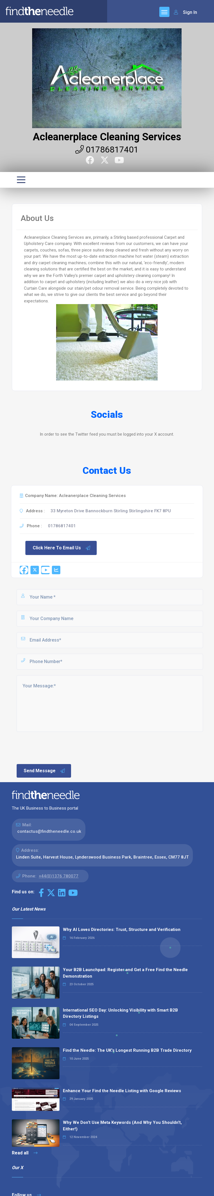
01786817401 (106, 149)
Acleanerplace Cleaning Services (107, 137)
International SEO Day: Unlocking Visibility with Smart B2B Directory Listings (120, 1013)
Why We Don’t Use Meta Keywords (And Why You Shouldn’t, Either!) (122, 1126)
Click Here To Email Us (62, 548)
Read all (24, 1153)
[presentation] (59, 747)
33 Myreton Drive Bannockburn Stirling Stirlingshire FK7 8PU (110, 510)
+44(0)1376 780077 (58, 876)
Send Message (44, 771)
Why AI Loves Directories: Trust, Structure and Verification (121, 929)
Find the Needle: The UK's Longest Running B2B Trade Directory (127, 1050)
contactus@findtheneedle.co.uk (49, 831)
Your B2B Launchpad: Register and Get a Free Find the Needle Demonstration (125, 973)
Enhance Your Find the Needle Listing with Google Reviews (122, 1090)
